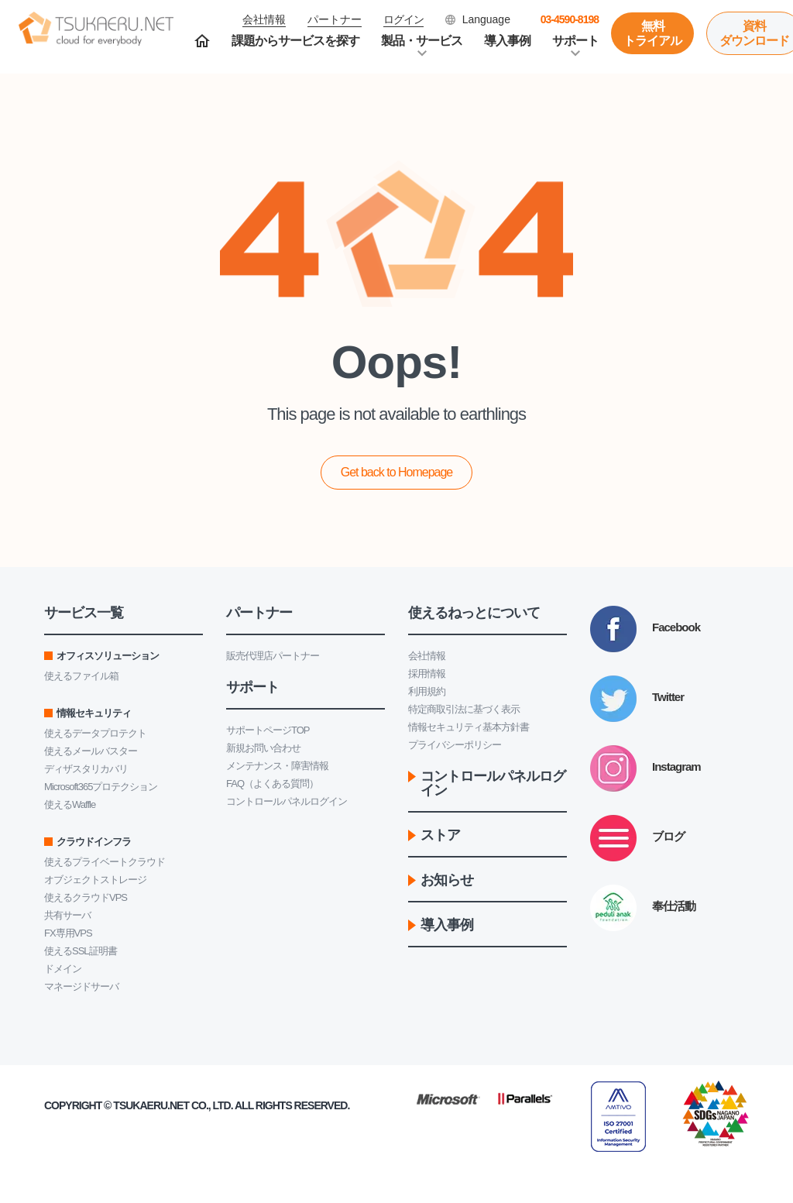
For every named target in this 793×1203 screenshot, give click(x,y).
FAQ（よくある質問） (272, 784)
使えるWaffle (69, 804)
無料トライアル (652, 33)
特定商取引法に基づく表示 (464, 709)
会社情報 (426, 656)
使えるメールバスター (90, 751)
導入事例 (507, 40)
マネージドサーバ (81, 986)
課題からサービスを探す (295, 40)
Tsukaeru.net (151, 1105)
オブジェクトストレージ (95, 880)
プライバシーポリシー (454, 745)
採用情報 (426, 674)
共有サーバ (67, 915)
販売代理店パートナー (272, 656)
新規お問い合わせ (263, 748)
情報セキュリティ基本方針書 (468, 727)
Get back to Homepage (397, 472)
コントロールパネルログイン (286, 801)
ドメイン (62, 969)
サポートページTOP (268, 730)
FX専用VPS (68, 933)
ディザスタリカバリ (86, 769)
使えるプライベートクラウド (104, 862)
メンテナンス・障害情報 (277, 766)
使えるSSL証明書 (80, 951)
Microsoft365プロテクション (100, 787)
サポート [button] (575, 40)
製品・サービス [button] (421, 40)
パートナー (334, 19)
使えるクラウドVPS (85, 897)
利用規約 (426, 691)
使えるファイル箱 (81, 676)
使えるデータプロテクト (95, 733)
